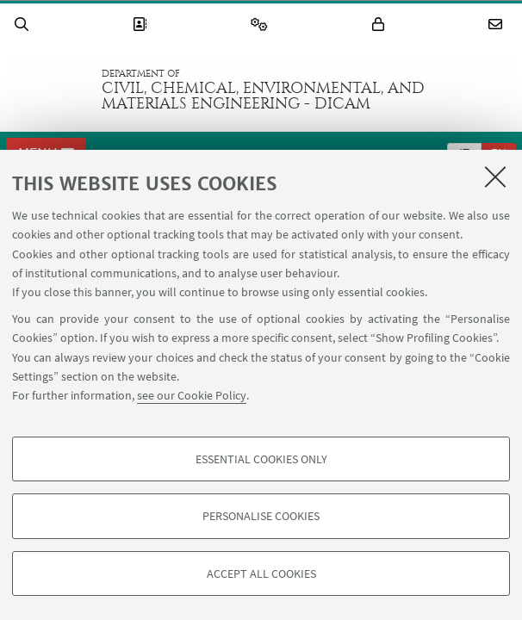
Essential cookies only (261, 459)
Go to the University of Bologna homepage (51, 89)
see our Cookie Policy (191, 395)
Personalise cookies (261, 516)
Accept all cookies (261, 573)
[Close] (495, 176)
